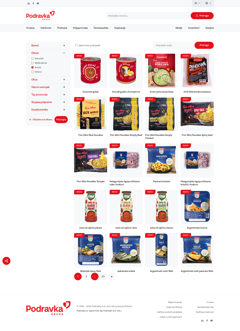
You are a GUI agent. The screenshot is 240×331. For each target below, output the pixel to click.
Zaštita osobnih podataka (169, 314)
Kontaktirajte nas (205, 309)
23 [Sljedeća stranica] (103, 278)
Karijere (210, 28)
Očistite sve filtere (40, 121)
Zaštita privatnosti (205, 314)
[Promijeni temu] (197, 3)
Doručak (39, 59)
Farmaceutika (101, 28)
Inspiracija (119, 28)
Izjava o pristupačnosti (171, 318)
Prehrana (62, 28)
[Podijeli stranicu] (6, 261)
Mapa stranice (175, 304)
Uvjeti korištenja (174, 309)
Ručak (38, 68)
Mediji (179, 28)
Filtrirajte (61, 121)
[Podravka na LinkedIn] (29, 3)
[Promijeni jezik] (208, 3)
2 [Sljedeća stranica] (86, 278)
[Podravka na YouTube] (38, 3)
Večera (38, 73)
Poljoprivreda (80, 28)
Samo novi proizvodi (89, 46)
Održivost (46, 28)
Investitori (193, 28)
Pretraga (202, 15)
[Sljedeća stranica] (111, 278)
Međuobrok (41, 64)
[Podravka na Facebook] (33, 3)
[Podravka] (40, 19)
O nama (30, 28)
